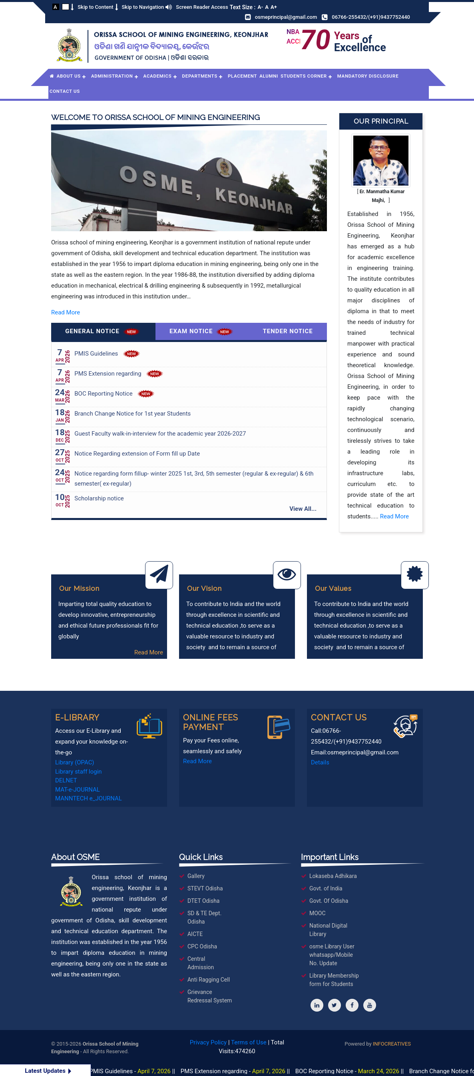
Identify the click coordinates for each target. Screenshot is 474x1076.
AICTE (195, 934)
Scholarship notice (98, 498)
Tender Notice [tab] (288, 331)
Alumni (268, 76)
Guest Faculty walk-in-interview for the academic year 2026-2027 (160, 433)
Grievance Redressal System (209, 996)
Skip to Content (95, 7)
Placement (242, 76)
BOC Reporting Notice (103, 393)
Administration (112, 76)
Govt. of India (326, 888)
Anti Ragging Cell (208, 979)
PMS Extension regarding (107, 373)
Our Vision (204, 588)
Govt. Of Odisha (328, 901)
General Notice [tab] (103, 331)
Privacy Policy (208, 1042)
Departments (199, 76)
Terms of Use (249, 1042)
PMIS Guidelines (96, 353)
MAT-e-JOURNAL (77, 789)
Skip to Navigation (143, 7)
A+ (274, 7)
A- (260, 7)
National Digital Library (328, 929)
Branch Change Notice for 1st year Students (132, 413)
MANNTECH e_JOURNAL (88, 798)
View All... (303, 508)
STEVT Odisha (205, 888)
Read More (65, 312)
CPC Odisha (202, 946)
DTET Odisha (203, 901)
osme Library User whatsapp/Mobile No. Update (332, 954)
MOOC (317, 913)
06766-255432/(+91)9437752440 (371, 17)
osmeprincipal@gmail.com (286, 17)
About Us (69, 76)
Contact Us (65, 91)
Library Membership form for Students (334, 979)
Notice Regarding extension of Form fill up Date (137, 453)
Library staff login (78, 771)
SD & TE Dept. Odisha (204, 917)
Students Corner (304, 76)
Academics (157, 76)
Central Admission (200, 963)
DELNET (66, 780)
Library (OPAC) (74, 762)
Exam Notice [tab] (202, 331)
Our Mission (79, 588)
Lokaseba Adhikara (333, 876)
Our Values (333, 588)
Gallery (196, 876)
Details (320, 762)
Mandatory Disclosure (368, 76)
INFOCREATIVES (392, 1044)
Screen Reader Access (202, 7)
